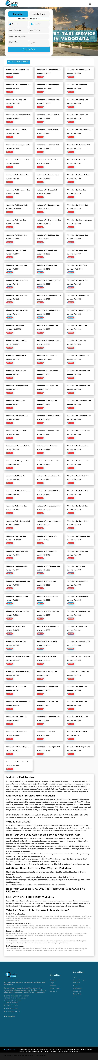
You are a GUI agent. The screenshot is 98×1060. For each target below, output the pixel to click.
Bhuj (46, 1049)
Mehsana (22, 1051)
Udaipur (70, 1051)
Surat (60, 1051)
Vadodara (77, 1051)
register (53, 986)
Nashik (28, 1051)
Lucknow (89, 1049)
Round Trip (36, 24)
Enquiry (53, 980)
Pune (55, 1051)
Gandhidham (57, 1049)
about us (76, 983)
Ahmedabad (23, 1049)
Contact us (77, 991)
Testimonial (77, 988)
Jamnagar (82, 1049)
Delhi (50, 1049)
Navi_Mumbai (36, 1051)
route (75, 985)
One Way (14, 24)
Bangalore (40, 1049)
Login (52, 983)
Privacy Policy (55, 988)
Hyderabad (69, 1049)
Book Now (9, 76)
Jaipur (76, 1049)
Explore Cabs (28, 49)
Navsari (43, 1051)
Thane (65, 1051)
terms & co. (77, 994)
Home (75, 977)
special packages (79, 980)
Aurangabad (32, 1049)
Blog (74, 997)
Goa (63, 1049)
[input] (18, 42)
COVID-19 (53, 991)
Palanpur (50, 1051)
